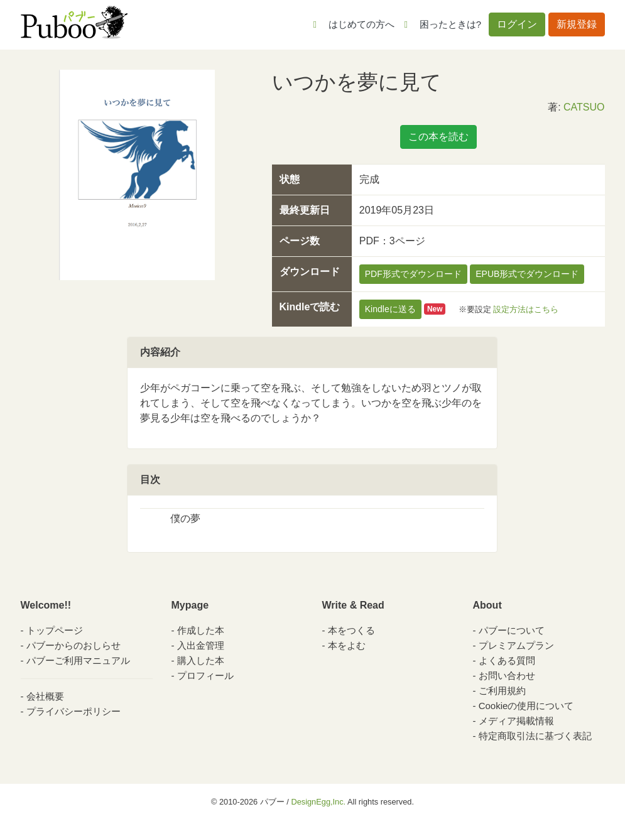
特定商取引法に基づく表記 (535, 735)
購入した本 (200, 660)
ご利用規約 (502, 690)
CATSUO (583, 107)
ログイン (517, 24)
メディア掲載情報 (516, 720)
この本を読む (438, 136)
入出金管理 (200, 645)
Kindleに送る (390, 309)
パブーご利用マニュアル (78, 660)
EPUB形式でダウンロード (527, 274)
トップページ (54, 630)
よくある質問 (507, 660)
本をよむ (347, 645)
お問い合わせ (507, 675)
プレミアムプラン (516, 645)
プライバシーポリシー (73, 711)
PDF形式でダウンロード (413, 274)
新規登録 (577, 24)
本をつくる (351, 630)
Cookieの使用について (526, 705)
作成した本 (200, 630)
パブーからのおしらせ (73, 645)
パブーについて (512, 630)
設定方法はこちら (525, 308)
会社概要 (45, 696)
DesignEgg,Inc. (318, 801)
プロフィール (205, 675)
